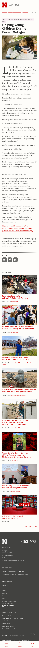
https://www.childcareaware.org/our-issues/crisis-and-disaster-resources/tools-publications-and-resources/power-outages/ (17, 228)
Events (4, 590)
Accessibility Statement (9, 616)
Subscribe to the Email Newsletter (14, 560)
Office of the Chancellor (9, 601)
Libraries (4, 593)
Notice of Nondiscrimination (10, 621)
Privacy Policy (6, 623)
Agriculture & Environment (18, 363)
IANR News (14, 5)
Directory (5, 585)
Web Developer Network (11, 635)
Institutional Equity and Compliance (12, 618)
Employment (6, 588)
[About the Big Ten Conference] (24, 541)
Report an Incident (8, 605)
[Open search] (19, 644)
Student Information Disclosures (11, 629)
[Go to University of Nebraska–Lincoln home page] (4, 4)
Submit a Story (8, 558)
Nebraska (4, 11)
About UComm (8, 555)
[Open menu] (6, 644)
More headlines (30, 526)
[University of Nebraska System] (33, 541)
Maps (3, 596)
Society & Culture (16, 491)
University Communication (14, 11)
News (3, 598)
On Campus (14, 301)
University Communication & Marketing (13, 571)
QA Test (22, 635)
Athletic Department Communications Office (15, 574)
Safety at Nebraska (7, 626)
